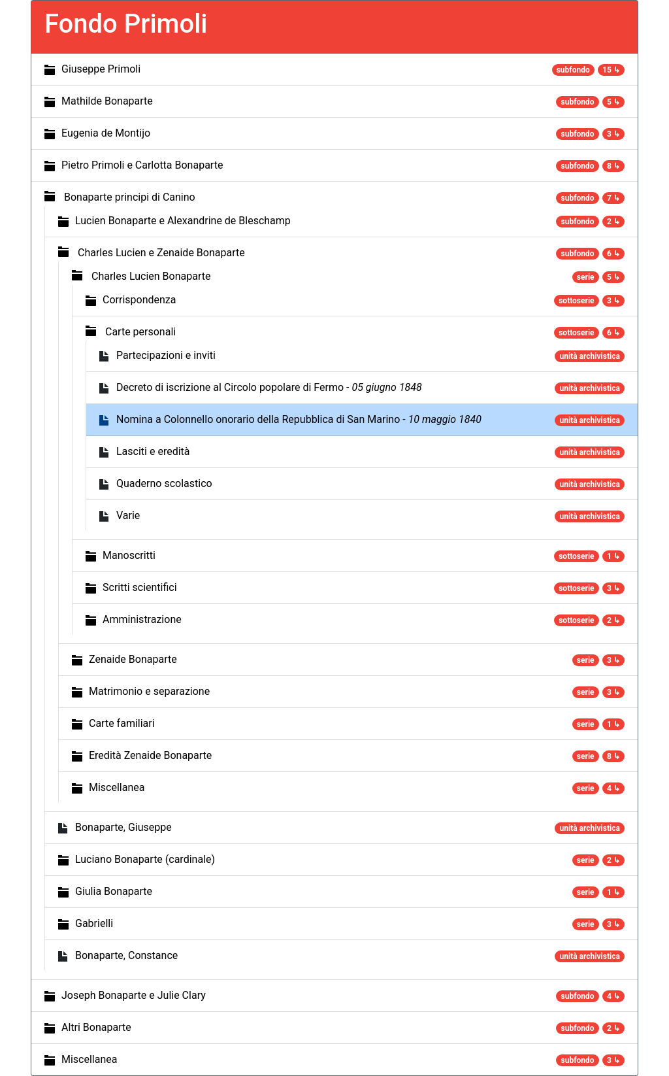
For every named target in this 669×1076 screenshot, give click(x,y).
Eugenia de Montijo (105, 133)
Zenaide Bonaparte (133, 659)
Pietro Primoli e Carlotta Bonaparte (142, 165)
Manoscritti (129, 555)
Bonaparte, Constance (126, 955)
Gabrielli (94, 923)
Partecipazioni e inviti (166, 355)
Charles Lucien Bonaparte (150, 276)
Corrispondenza (139, 300)
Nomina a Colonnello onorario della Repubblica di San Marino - (298, 419)
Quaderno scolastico (164, 483)
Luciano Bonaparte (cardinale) (145, 859)
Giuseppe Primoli (100, 69)
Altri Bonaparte (96, 1027)
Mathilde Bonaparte (107, 101)
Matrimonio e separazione (149, 691)
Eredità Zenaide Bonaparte (150, 755)
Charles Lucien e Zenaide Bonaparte (161, 252)
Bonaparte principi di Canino (129, 197)
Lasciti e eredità (152, 451)
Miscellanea (116, 787)
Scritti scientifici (140, 587)
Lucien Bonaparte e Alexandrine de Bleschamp (183, 220)
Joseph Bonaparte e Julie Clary (133, 995)
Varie (128, 515)
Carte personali (140, 332)
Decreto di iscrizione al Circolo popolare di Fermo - (269, 387)
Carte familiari (122, 723)
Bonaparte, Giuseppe (123, 827)
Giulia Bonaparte (113, 891)
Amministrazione (142, 619)
